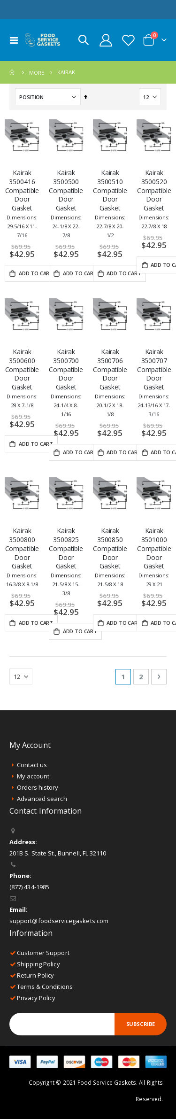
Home (12, 72)
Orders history (38, 787)
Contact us (32, 765)
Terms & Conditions (45, 986)
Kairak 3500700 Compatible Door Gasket (66, 382)
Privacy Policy (36, 998)
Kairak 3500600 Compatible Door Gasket (22, 378)
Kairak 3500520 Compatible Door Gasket (154, 199)
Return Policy (35, 975)
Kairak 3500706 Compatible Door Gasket (110, 382)
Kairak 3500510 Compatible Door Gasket (110, 203)
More (36, 72)
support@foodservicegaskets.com (58, 921)
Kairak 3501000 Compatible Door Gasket (154, 557)
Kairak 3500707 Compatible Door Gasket (154, 382)
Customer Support (43, 952)
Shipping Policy (38, 964)
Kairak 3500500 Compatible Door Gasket (66, 203)
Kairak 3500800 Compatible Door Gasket (22, 557)
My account (33, 776)
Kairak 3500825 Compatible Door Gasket (66, 561)
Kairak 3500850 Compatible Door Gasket (110, 557)
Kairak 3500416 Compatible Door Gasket (22, 203)
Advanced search (42, 798)
